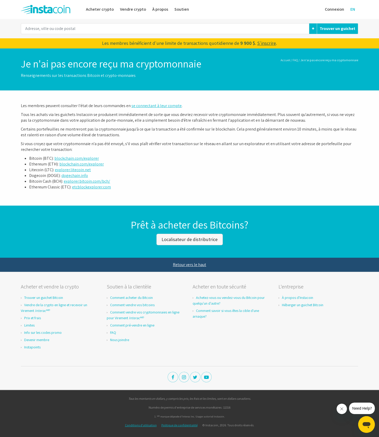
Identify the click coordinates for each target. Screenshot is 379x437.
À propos (160, 9)
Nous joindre (119, 339)
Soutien (181, 9)
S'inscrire (266, 43)
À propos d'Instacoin (297, 297)
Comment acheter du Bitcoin (131, 297)
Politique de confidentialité (179, 425)
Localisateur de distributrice (190, 239)
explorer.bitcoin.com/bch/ (87, 181)
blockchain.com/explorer (76, 158)
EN (352, 9)
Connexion (334, 9)
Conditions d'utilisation (141, 425)
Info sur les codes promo (43, 332)
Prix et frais (32, 318)
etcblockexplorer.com (91, 187)
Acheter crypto (100, 9)
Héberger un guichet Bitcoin (302, 305)
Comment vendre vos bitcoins (132, 305)
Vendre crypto (133, 9)
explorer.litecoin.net (73, 170)
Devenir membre (36, 339)
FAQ (295, 60)
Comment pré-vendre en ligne (132, 325)
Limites (29, 325)
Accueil (285, 60)
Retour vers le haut (189, 264)
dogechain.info (74, 175)
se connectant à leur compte (156, 105)
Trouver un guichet (337, 28)
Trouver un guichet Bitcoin (43, 297)
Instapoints (32, 347)
